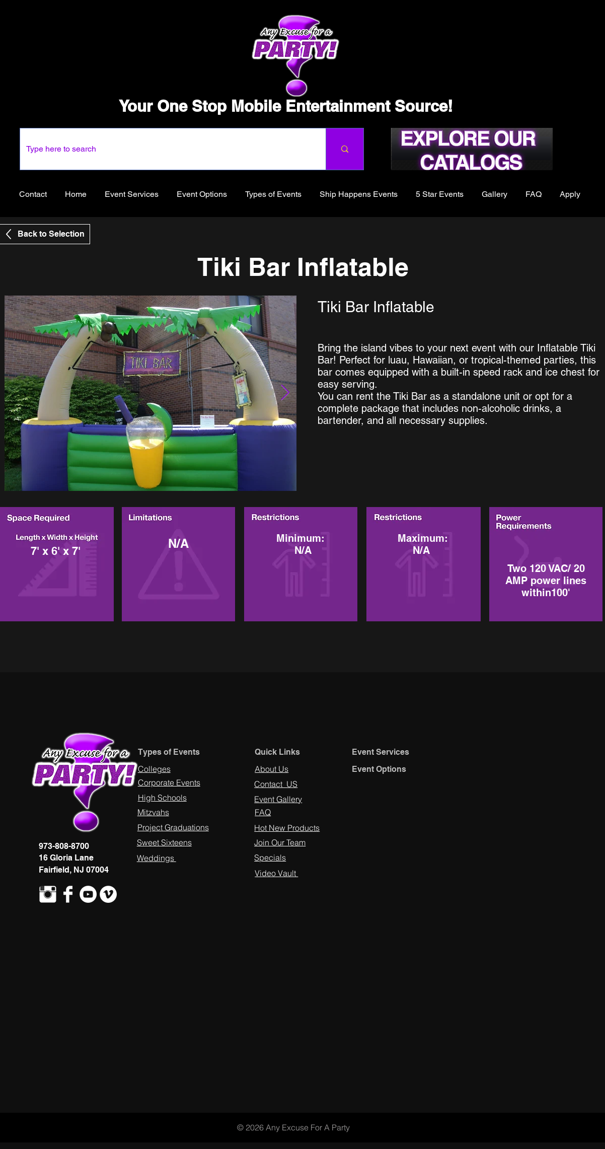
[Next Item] (285, 393)
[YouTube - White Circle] (88, 894)
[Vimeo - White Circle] (108, 894)
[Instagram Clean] (47, 894)
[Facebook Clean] (68, 894)
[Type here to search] (165, 149)
